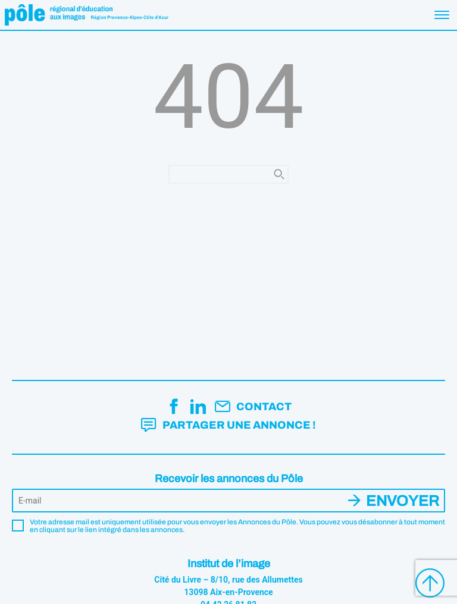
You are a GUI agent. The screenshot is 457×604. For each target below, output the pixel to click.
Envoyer (402, 501)
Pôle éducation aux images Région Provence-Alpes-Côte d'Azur (86, 15)
